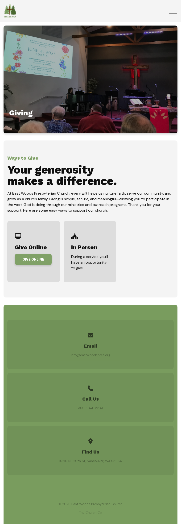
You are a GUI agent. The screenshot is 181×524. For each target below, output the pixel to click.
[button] (173, 11)
